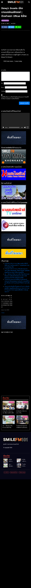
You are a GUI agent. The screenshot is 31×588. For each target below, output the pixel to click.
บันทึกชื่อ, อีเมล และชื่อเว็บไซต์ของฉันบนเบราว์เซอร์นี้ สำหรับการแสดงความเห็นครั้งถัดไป (15, 97)
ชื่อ (2, 83)
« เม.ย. (2, 312)
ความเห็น (3, 70)
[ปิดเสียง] (25, 127)
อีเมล (3, 87)
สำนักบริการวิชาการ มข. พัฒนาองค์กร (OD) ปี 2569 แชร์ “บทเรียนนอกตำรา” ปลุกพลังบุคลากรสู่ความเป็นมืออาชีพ (17, 265)
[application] (15, 121)
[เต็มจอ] (27, 127)
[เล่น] (3, 127)
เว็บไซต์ (3, 91)
